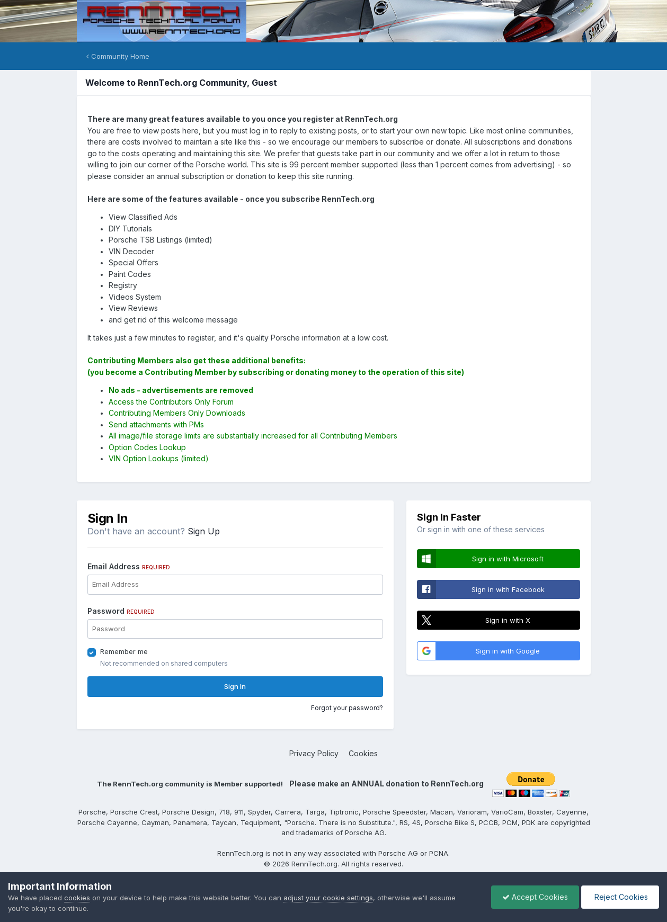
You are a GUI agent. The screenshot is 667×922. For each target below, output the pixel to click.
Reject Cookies (620, 896)
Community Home (117, 56)
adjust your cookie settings (328, 897)
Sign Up (204, 531)
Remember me (124, 651)
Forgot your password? (347, 708)
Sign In (235, 686)
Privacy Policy (314, 753)
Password (121, 610)
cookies (77, 897)
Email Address (128, 566)
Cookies (363, 753)
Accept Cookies (535, 896)
